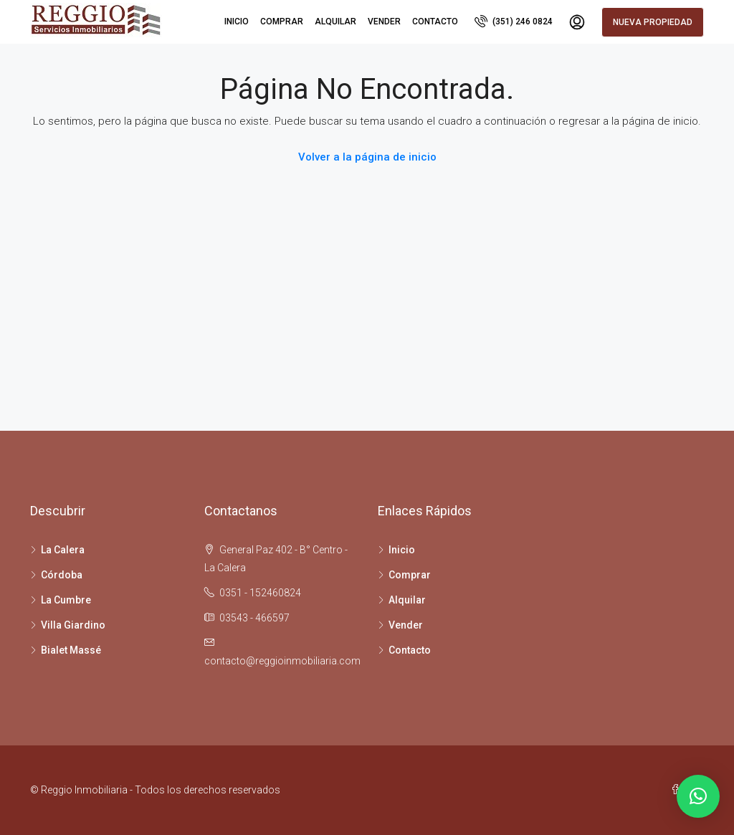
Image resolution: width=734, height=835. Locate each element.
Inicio (236, 21)
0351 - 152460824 (260, 592)
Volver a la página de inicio (367, 157)
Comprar (281, 21)
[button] (698, 796)
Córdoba (61, 575)
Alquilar (335, 21)
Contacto (435, 21)
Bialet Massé (71, 650)
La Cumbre (66, 600)
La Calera (63, 549)
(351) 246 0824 (514, 20)
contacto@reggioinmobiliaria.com (282, 661)
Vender (384, 21)
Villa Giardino (73, 625)
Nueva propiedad (652, 22)
